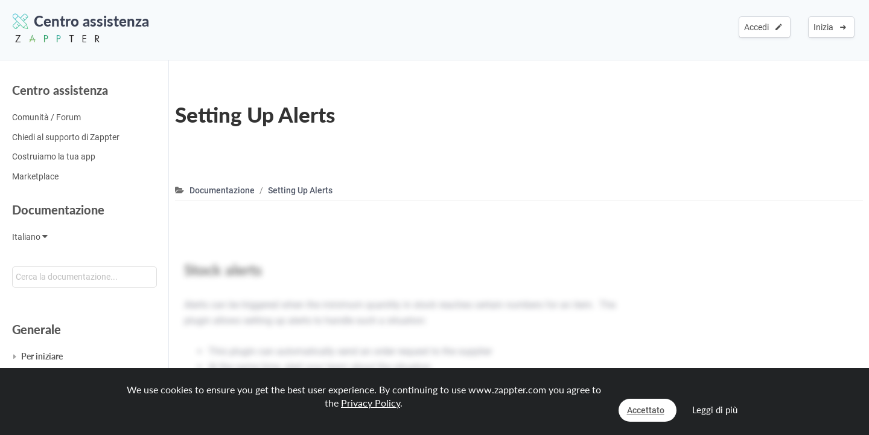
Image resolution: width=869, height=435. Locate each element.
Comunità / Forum (46, 117)
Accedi (763, 27)
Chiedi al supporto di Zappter (65, 137)
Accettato (645, 410)
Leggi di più (714, 409)
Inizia (829, 27)
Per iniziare (42, 356)
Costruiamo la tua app (53, 156)
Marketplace (35, 176)
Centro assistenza (60, 90)
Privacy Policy (370, 402)
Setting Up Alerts (300, 190)
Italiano (30, 237)
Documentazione (58, 209)
